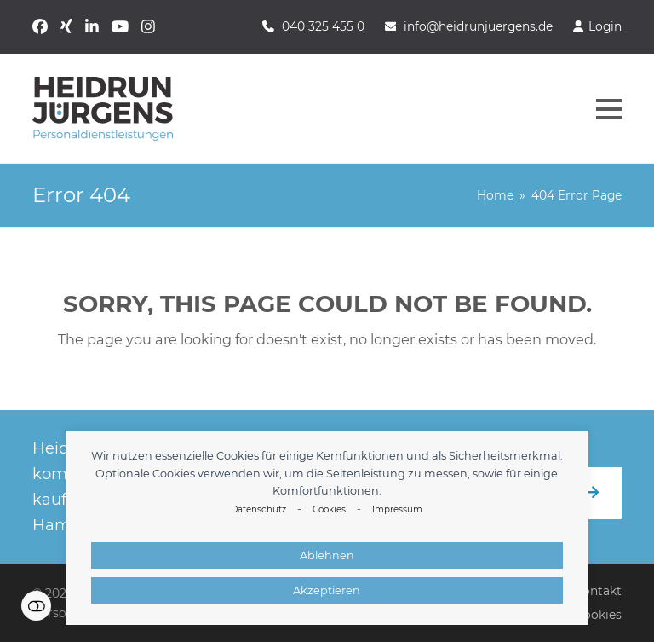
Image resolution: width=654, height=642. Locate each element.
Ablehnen (327, 555)
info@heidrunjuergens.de (478, 26)
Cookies (329, 509)
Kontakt (598, 591)
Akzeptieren (326, 590)
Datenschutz (258, 509)
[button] (609, 109)
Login (605, 26)
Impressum (397, 509)
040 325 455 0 (323, 26)
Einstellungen (36, 606)
